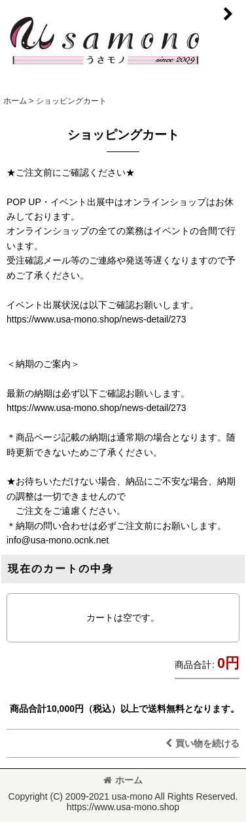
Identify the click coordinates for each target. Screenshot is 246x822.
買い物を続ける (202, 743)
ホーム (123, 780)
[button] (227, 14)
